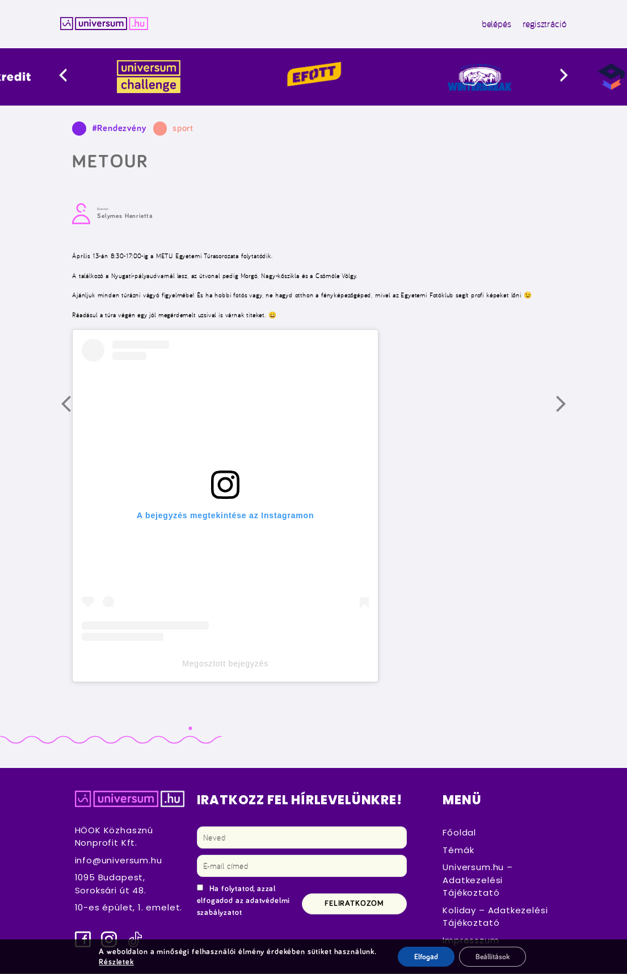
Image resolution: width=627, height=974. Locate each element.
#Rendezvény (119, 128)
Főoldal (459, 833)
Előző (73, 408)
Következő (568, 408)
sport (182, 128)
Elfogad (425, 956)
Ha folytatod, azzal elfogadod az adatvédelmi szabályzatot (244, 901)
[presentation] (77, 77)
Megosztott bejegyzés (225, 664)
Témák (458, 851)
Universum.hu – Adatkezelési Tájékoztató (477, 880)
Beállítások (492, 956)
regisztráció (542, 24)
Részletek (115, 961)
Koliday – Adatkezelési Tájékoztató (495, 917)
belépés (493, 24)
